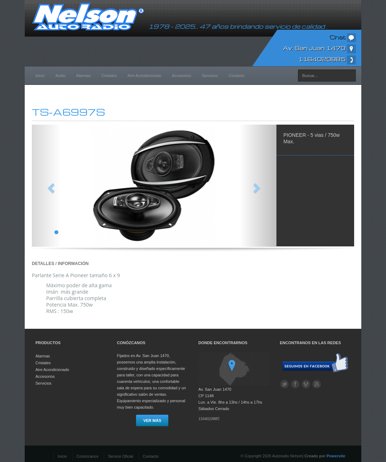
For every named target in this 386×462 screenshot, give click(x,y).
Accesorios (181, 75)
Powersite (336, 456)
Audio (61, 75)
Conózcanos (87, 456)
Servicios (210, 75)
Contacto (237, 75)
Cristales (109, 75)
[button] (50, 186)
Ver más (152, 420)
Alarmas (83, 75)
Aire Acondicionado (144, 75)
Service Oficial (120, 456)
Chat (342, 36)
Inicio (40, 75)
